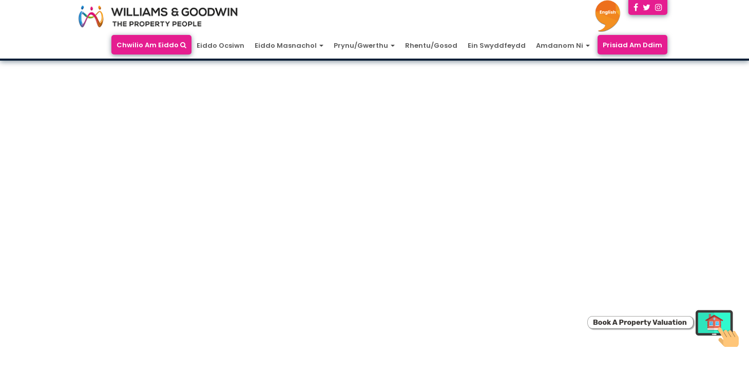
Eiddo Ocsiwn (220, 45)
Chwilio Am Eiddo (151, 45)
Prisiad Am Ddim (632, 45)
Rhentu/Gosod (431, 45)
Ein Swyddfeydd (497, 45)
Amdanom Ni (563, 45)
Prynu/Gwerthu (364, 45)
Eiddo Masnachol (289, 45)
